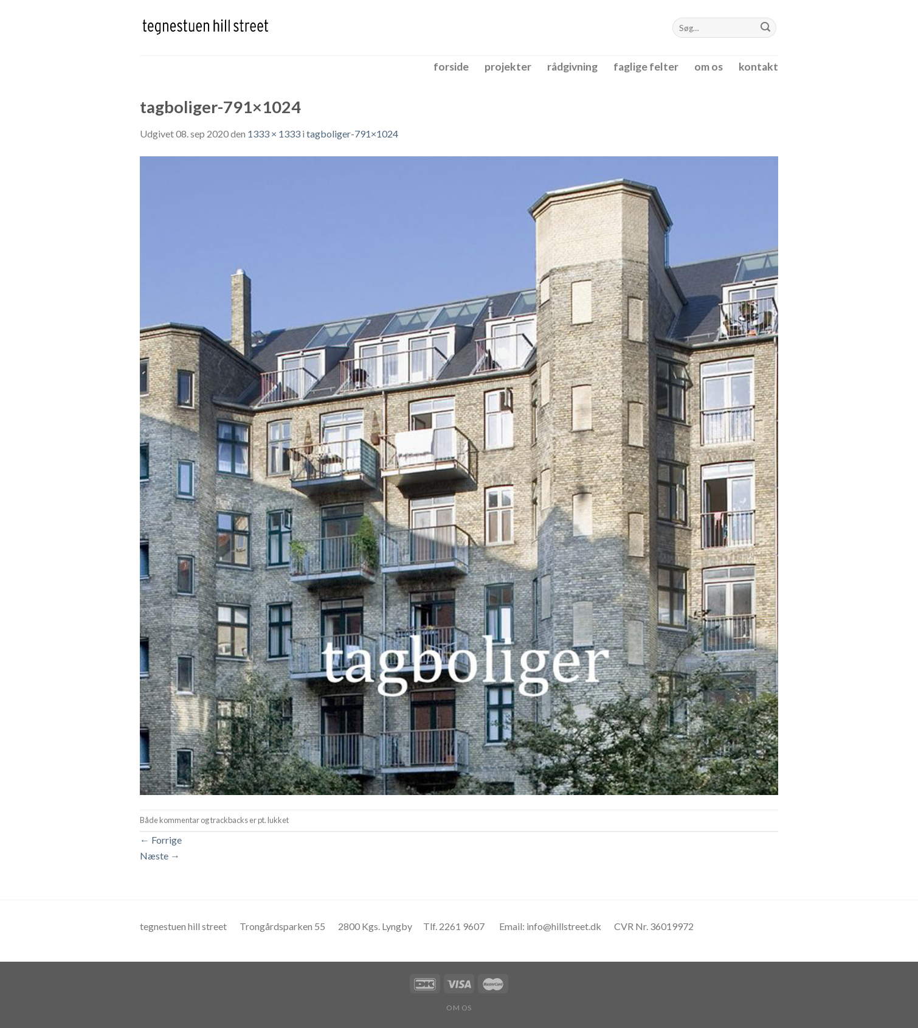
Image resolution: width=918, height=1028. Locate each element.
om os (708, 66)
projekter (508, 66)
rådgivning (572, 66)
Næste (160, 855)
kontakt (758, 66)
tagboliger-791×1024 (352, 133)
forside (451, 66)
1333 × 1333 (273, 133)
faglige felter (645, 66)
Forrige (161, 840)
